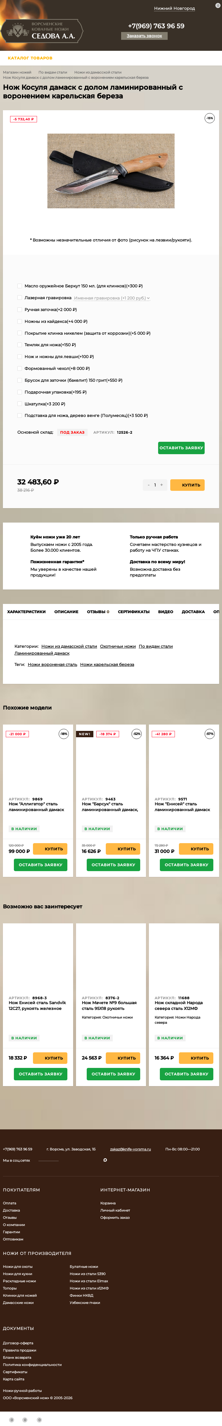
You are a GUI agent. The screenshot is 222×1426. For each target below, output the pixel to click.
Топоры (9, 1288)
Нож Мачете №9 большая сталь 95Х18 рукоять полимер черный (109, 1008)
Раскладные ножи (19, 1281)
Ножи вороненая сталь (52, 664)
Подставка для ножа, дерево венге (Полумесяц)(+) (82, 415)
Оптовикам (13, 1239)
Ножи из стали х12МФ (89, 1288)
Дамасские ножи (18, 1302)
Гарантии (11, 1232)
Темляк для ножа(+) (46, 344)
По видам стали (52, 72)
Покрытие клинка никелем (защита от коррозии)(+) (84, 333)
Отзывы (9, 1217)
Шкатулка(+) (41, 404)
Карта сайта (13, 1379)
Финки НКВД (81, 1295)
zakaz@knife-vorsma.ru (130, 1149)
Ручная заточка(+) (47, 309)
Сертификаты (15, 1372)
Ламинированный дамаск (41, 653)
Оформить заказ (115, 1217)
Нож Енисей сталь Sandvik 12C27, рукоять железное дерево (37, 1008)
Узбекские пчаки (85, 1302)
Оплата (9, 1203)
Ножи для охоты (17, 1266)
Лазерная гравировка (44, 297)
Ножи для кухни (17, 1274)
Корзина (108, 1203)
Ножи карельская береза (107, 664)
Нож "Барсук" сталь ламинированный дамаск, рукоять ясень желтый (110, 809)
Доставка (11, 1210)
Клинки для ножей (20, 1295)
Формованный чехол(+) (53, 368)
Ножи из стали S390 (88, 1274)
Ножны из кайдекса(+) (52, 321)
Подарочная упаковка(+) (52, 392)
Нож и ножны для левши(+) (55, 356)
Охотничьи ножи (118, 646)
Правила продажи (19, 1350)
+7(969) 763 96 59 (156, 26)
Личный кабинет (115, 1210)
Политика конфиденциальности (32, 1365)
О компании (14, 1225)
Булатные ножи (84, 1266)
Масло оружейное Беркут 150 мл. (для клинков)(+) (80, 286)
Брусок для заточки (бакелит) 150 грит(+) (70, 380)
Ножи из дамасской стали (97, 72)
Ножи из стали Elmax (89, 1281)
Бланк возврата (17, 1357)
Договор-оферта (18, 1343)
